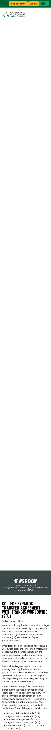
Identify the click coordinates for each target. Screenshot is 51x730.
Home (18, 585)
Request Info (18, 3)
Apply (33, 3)
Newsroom (29, 585)
